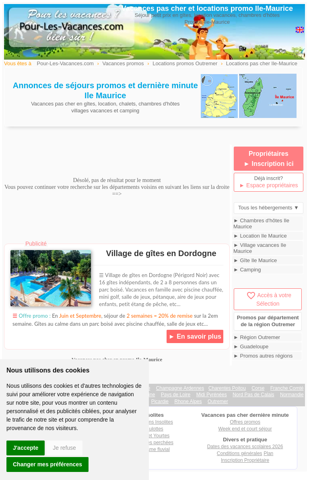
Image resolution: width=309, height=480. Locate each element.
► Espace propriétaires (268, 185)
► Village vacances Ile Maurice (259, 248)
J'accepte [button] (25, 448)
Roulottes (153, 429)
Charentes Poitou (227, 388)
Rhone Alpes (188, 401)
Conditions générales (239, 453)
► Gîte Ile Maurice (255, 260)
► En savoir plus (195, 336)
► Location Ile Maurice (260, 236)
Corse (257, 388)
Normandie (292, 394)
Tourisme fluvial (153, 449)
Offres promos (245, 422)
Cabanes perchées (153, 442)
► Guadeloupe (250, 346)
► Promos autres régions (263, 356)
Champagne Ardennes (180, 388)
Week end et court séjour (245, 429)
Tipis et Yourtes (153, 436)
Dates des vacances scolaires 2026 (245, 446)
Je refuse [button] (64, 448)
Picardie (160, 401)
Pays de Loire (175, 394)
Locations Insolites (153, 422)
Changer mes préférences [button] (47, 464)
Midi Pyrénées (211, 394)
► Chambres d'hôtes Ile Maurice (261, 223)
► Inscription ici (268, 163)
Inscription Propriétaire (245, 460)
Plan (268, 453)
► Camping (247, 270)
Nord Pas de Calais (253, 394)
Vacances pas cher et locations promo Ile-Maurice (207, 8)
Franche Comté (287, 388)
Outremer (218, 401)
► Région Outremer (256, 337)
